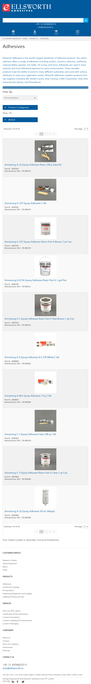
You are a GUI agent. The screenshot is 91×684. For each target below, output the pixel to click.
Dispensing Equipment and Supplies (17, 594)
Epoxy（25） (8, 113)
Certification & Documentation (15, 614)
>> (54, 134)
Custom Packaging (10, 624)
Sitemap (6, 650)
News (5, 567)
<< (37, 134)
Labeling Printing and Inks (13, 597)
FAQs (5, 570)
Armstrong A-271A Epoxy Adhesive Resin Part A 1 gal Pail (35, 280)
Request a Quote (10, 560)
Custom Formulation (11, 617)
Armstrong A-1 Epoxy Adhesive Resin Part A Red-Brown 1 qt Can (39, 318)
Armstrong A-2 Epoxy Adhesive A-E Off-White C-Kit (32, 357)
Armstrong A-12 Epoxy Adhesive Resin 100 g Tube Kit (33, 164)
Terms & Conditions (11, 644)
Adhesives (44, 39)
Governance (8, 647)
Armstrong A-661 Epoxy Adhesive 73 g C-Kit (28, 395)
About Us (6, 638)
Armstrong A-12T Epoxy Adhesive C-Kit (25, 203)
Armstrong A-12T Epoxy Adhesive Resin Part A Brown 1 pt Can (38, 241)
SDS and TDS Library (11, 611)
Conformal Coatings (11, 587)
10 (85, 129)
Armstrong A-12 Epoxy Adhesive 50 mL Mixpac (30, 511)
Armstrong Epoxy (20, 98)
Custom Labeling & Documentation (17, 620)
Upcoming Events (10, 563)
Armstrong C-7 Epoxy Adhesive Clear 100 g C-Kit (30, 434)
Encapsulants (8, 590)
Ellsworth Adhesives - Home (15, 39)
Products (34, 39)
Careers (6, 641)
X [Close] (35, 98)
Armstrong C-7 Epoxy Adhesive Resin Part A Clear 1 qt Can (36, 472)
